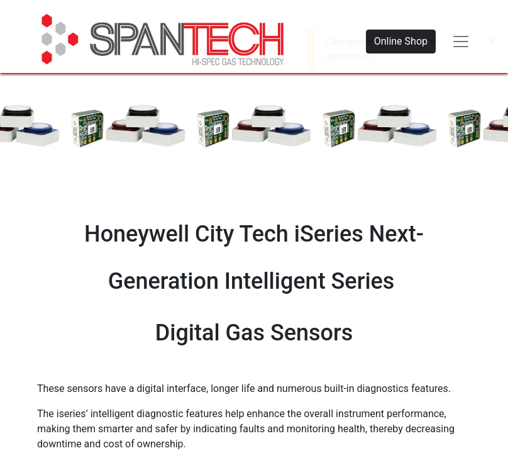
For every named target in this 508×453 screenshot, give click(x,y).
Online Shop (401, 41)
